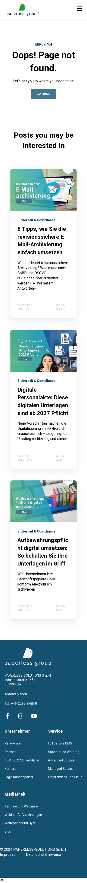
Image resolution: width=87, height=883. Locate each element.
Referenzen (13, 743)
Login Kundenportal (19, 777)
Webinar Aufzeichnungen (23, 815)
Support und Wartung (63, 752)
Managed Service (61, 769)
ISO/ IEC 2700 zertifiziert (23, 760)
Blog (8, 831)
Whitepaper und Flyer (20, 823)
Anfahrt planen (16, 694)
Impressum (13, 854)
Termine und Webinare (21, 806)
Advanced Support (61, 760)
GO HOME (44, 94)
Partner (10, 752)
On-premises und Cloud (65, 777)
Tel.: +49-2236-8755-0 (21, 703)
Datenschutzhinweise (43, 854)
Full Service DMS (60, 743)
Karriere (10, 769)
